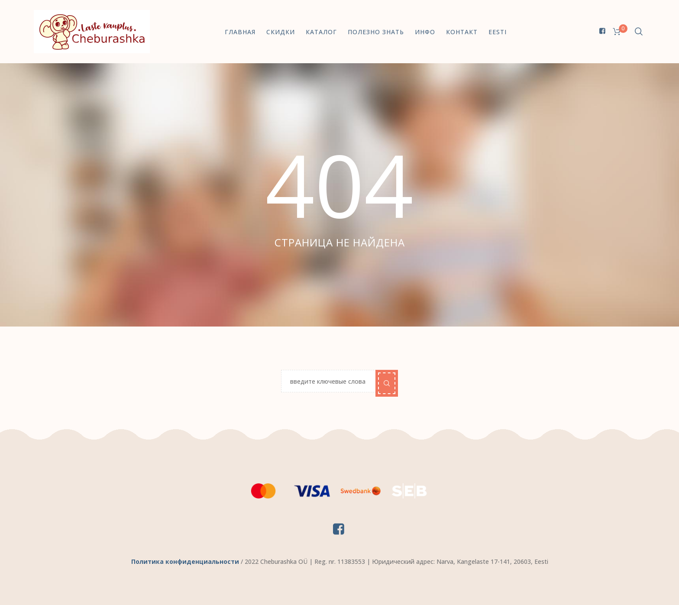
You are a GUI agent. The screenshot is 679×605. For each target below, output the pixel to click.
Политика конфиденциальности (185, 561)
